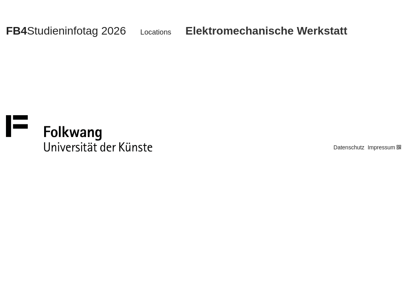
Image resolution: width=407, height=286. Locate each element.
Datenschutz (348, 147)
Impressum (381, 147)
